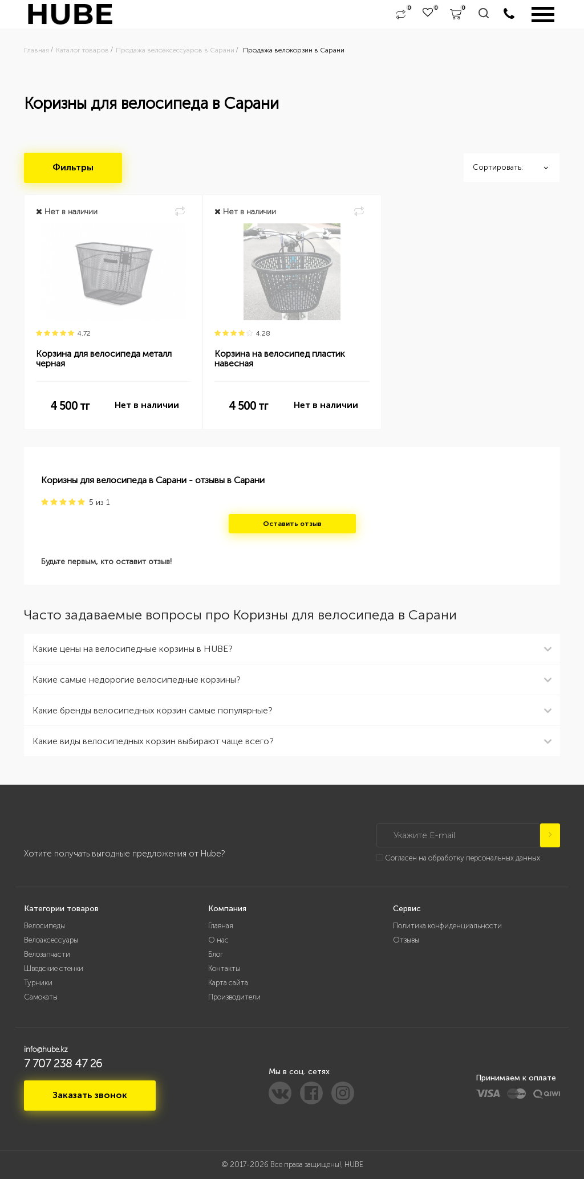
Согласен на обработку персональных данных (462, 858)
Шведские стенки (53, 968)
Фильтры (73, 167)
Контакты (224, 968)
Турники (38, 982)
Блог (215, 954)
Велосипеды (44, 925)
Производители (234, 997)
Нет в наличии (147, 404)
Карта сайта (228, 982)
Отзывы (406, 940)
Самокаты (41, 997)
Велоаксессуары (51, 940)
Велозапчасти (47, 954)
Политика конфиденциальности (447, 925)
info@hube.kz (46, 1049)
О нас (218, 940)
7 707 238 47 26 (63, 1063)
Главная (220, 925)
